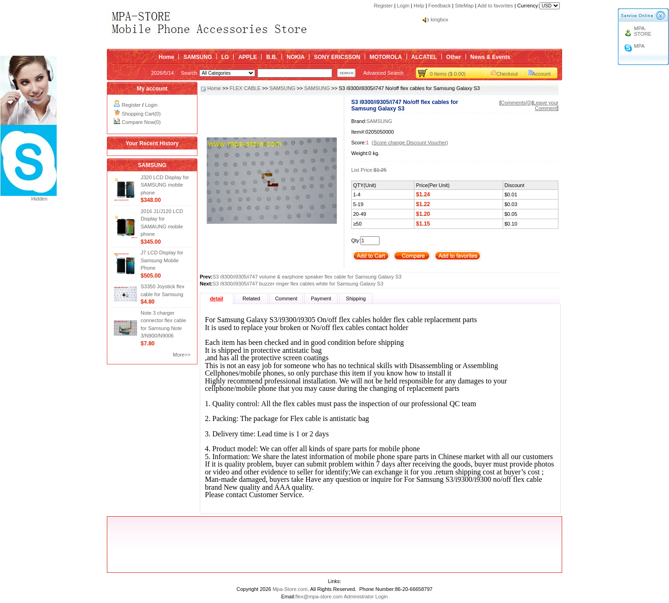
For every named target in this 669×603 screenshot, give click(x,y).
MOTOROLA (385, 57)
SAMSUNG (198, 57)
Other (453, 57)
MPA (639, 46)
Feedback (439, 5)
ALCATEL (424, 57)
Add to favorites (495, 5)
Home (166, 57)
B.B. (271, 57)
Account (541, 74)
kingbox (439, 19)
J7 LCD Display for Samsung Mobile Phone (162, 260)
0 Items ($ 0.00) (448, 74)
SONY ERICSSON (337, 57)
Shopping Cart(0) (141, 114)
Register (383, 5)
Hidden (39, 198)
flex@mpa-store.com (319, 596)
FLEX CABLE (245, 88)
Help (418, 5)
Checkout (507, 74)
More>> (181, 354)
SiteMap (464, 5)
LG (225, 57)
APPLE (247, 57)
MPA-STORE (643, 31)
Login (403, 5)
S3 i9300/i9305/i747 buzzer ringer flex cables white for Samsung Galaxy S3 (298, 283)
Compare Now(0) (141, 122)
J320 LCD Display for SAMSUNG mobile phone (165, 185)
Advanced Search (383, 73)
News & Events (490, 57)
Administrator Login (366, 596)
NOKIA (296, 57)
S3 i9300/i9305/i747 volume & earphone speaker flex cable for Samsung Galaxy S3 (307, 276)
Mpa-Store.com (290, 589)
